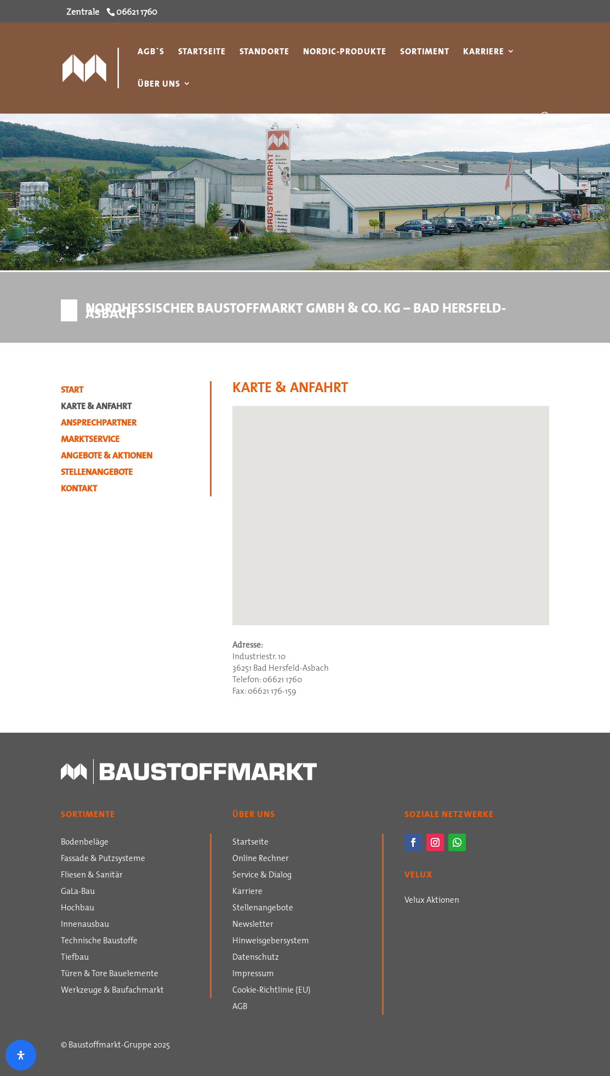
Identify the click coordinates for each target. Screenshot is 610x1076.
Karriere (483, 52)
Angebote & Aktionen (106, 456)
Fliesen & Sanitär (92, 876)
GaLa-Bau (78, 892)
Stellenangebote (97, 473)
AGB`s (151, 52)
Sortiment (424, 52)
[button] (305, 601)
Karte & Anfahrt (96, 407)
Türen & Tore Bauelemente (109, 974)
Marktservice (90, 440)
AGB (239, 1007)
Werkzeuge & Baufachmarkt (112, 991)
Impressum (253, 974)
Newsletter (252, 925)
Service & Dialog (262, 876)
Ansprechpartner (98, 423)
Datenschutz (255, 958)
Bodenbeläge (85, 843)
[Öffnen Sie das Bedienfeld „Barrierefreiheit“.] (20, 1055)
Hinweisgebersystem (270, 942)
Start (72, 391)
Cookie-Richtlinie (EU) (271, 991)
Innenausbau (85, 925)
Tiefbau (75, 958)
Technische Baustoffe (99, 942)
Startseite (202, 52)
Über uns (159, 85)
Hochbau (77, 909)
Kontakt (79, 489)
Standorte (264, 52)
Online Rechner (260, 859)
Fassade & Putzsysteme (103, 859)
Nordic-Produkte (344, 52)
